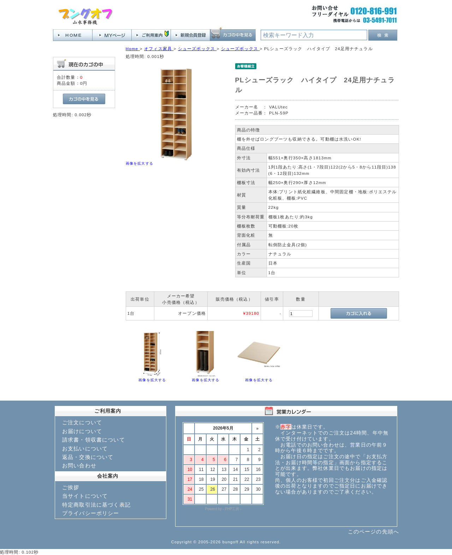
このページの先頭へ (373, 532)
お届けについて (82, 431)
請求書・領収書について (93, 440)
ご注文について (82, 422)
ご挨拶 (70, 487)
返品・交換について (87, 457)
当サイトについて (85, 496)
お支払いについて (85, 448)
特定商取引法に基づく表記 (96, 505)
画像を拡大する (139, 163)
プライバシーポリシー (90, 513)
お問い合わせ (79, 465)
